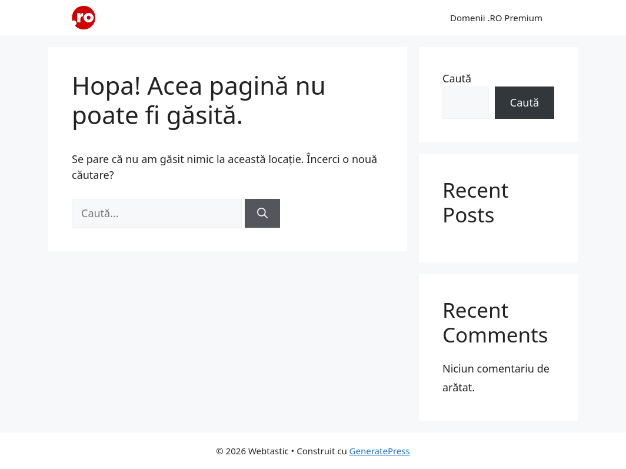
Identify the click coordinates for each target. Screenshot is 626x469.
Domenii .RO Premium (496, 18)
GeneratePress (379, 451)
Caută (456, 78)
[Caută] (262, 213)
